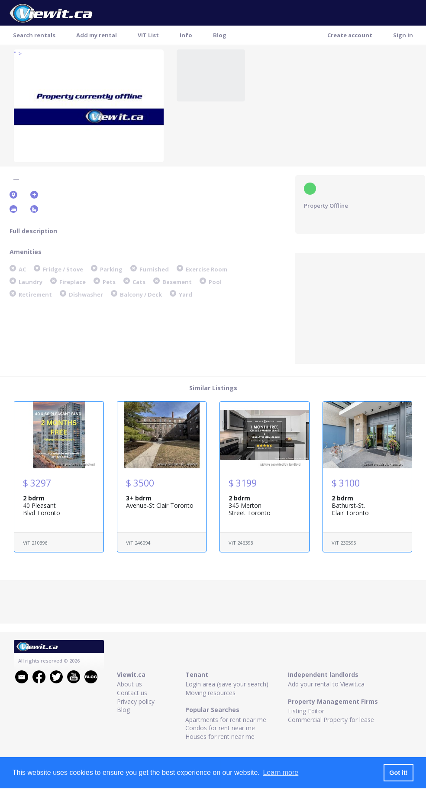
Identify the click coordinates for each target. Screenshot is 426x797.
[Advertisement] (360, 307)
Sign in (403, 35)
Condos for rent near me (220, 728)
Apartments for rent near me (225, 719)
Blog (219, 35)
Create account (349, 35)
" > (18, 53)
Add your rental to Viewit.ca (326, 684)
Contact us (132, 693)
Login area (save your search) (226, 684)
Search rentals (34, 35)
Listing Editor (306, 711)
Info (186, 35)
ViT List (148, 35)
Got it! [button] (398, 772)
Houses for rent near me (220, 736)
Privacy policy (136, 701)
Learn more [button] (280, 772)
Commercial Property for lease (331, 719)
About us (129, 684)
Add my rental (96, 35)
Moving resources (210, 693)
